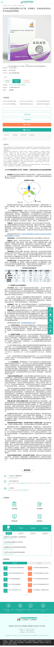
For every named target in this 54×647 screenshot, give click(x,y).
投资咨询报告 (21, 5)
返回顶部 (50, 310)
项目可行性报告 (18, 641)
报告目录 (6, 135)
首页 (9, 5)
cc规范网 (11, 641)
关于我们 (42, 626)
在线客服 (50, 315)
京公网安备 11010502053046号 (27, 632)
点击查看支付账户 (25, 490)
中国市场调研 (28, 642)
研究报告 (14, 5)
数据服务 (30, 626)
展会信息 (15, 563)
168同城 (9, 644)
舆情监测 (39, 563)
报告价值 (23, 135)
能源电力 (9, 533)
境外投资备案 (20, 642)
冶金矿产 (21, 533)
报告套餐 (31, 135)
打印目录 (5, 139)
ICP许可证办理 (47, 641)
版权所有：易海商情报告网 (27, 630)
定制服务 (24, 626)
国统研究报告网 (32, 641)
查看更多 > (27, 595)
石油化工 (33, 533)
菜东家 (47, 642)
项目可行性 (18, 626)
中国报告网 (39, 641)
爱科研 (25, 641)
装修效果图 (35, 642)
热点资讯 (36, 626)
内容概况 (15, 135)
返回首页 (50, 331)
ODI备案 (6, 642)
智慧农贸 (42, 642)
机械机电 (45, 533)
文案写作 (15, 644)
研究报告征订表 (23, 483)
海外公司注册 (12, 642)
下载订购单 (27, 114)
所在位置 (5, 5)
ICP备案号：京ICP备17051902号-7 (27, 629)
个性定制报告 (27, 119)
